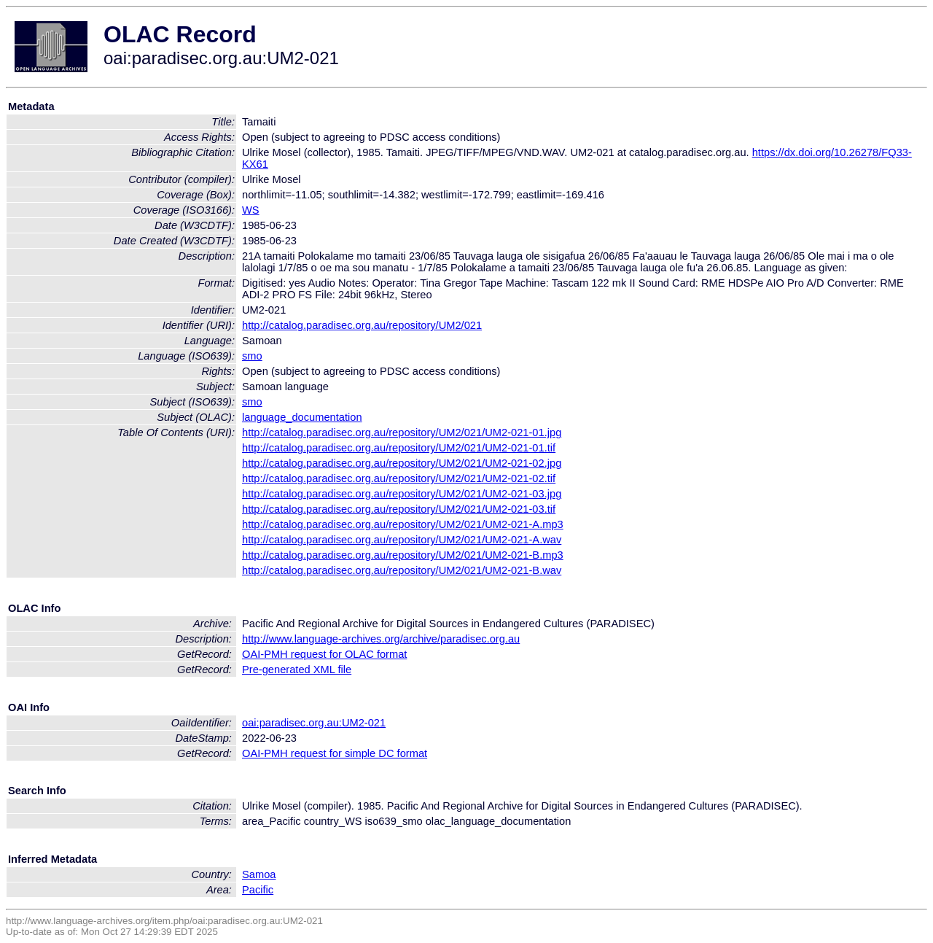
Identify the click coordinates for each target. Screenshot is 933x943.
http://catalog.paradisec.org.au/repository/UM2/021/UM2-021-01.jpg (401, 432)
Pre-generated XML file (296, 669)
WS (250, 210)
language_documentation (302, 417)
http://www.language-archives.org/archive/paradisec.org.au (381, 639)
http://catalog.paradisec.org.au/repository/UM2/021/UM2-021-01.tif (398, 448)
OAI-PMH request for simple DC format (334, 753)
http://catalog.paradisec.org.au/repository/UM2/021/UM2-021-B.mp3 (402, 555)
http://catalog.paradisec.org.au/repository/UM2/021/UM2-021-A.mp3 (402, 524)
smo (252, 356)
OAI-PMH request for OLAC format (324, 654)
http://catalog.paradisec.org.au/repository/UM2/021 (362, 325)
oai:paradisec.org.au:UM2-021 (314, 723)
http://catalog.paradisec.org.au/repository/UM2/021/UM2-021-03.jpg (401, 494)
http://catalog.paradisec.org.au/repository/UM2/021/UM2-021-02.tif (398, 478)
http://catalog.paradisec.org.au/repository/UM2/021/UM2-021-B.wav (401, 570)
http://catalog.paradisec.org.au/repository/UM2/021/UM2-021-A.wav (401, 540)
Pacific (257, 890)
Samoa (259, 874)
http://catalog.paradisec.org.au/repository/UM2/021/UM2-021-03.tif (398, 509)
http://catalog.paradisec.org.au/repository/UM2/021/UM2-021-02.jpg (401, 463)
